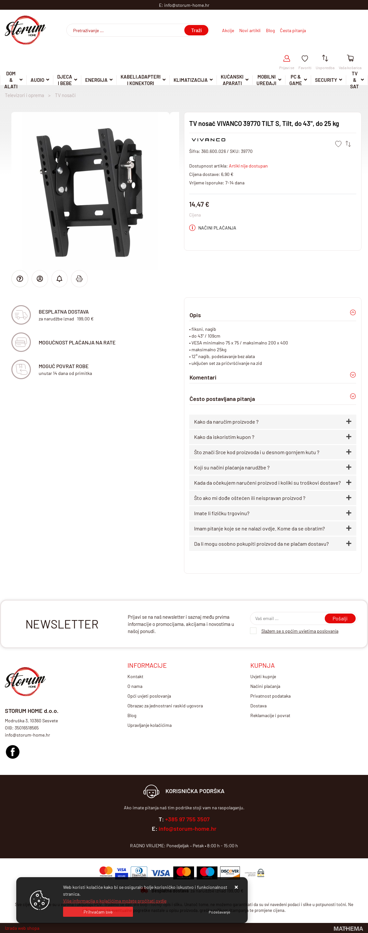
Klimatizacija (191, 80)
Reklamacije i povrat (270, 715)
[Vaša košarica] (350, 58)
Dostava (258, 705)
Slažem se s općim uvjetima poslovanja (299, 631)
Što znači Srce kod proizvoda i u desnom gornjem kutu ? (256, 452)
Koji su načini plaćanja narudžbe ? (231, 467)
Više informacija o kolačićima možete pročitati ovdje (114, 900)
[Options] (219, 911)
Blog (270, 30)
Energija (96, 80)
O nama (134, 686)
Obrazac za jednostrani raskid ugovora (165, 705)
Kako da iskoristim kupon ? (224, 437)
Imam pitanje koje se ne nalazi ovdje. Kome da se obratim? (259, 528)
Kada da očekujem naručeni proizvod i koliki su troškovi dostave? (267, 482)
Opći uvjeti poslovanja (149, 696)
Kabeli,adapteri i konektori (141, 80)
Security (326, 80)
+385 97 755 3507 (187, 819)
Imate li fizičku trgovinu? (221, 513)
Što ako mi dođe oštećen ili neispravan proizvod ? (249, 498)
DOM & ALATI (11, 80)
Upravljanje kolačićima (149, 725)
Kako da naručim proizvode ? (226, 421)
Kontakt (135, 676)
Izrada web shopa (22, 928)
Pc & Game (295, 80)
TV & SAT (354, 80)
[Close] (98, 912)
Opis (195, 314)
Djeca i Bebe (64, 80)
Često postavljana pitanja (222, 398)
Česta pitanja (293, 30)
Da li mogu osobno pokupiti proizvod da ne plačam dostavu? (261, 544)
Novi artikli (250, 30)
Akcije (228, 30)
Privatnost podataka (270, 696)
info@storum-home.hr (188, 828)
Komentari (203, 377)
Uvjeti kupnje (263, 676)
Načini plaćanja (265, 686)
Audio (37, 80)
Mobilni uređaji (266, 80)
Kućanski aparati (232, 80)
